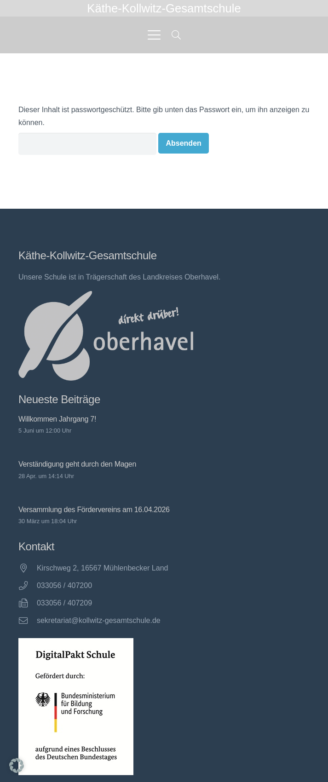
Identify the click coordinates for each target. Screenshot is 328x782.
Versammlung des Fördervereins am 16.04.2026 (94, 510)
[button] (154, 35)
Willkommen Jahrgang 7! (57, 419)
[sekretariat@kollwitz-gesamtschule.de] (27, 620)
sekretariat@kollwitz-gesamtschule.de (99, 620)
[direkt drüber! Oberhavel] (105, 336)
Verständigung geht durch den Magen (77, 464)
